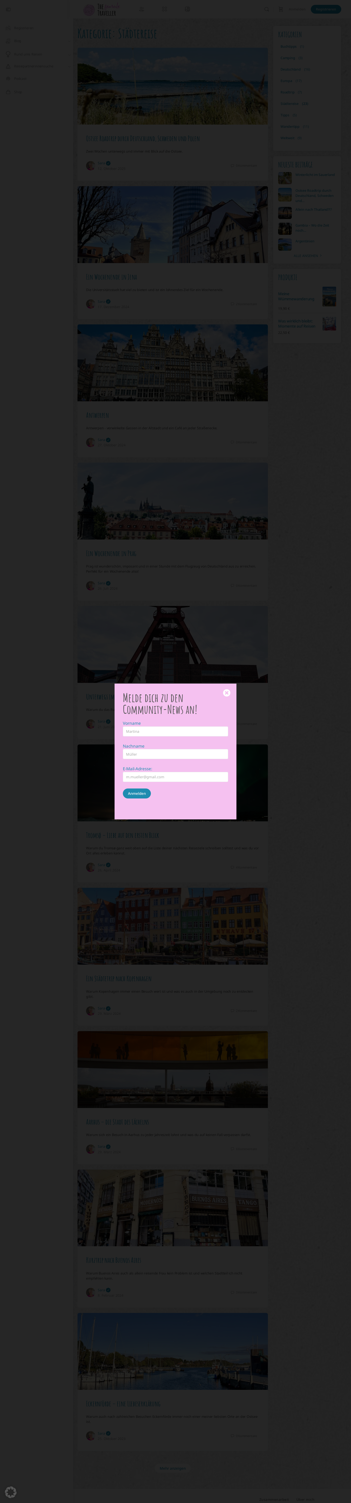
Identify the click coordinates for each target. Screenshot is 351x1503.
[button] (10, 1492)
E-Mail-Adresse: (137, 768)
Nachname (134, 746)
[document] (175, 751)
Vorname (132, 723)
